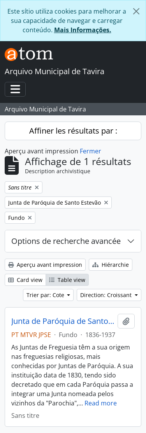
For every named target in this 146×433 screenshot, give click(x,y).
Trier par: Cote (46, 295)
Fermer (90, 151)
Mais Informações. (82, 30)
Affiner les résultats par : (73, 130)
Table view (67, 279)
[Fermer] (136, 11)
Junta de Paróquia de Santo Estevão (62, 321)
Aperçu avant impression (45, 264)
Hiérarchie (110, 264)
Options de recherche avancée (66, 241)
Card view (25, 279)
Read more (100, 403)
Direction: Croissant (106, 295)
